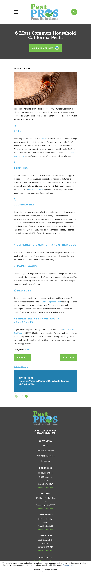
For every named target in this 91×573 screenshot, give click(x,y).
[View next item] (26, 396)
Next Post (68, 357)
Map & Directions (45, 487)
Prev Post (22, 357)
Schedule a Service (45, 48)
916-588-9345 (45, 434)
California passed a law (51, 301)
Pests (27, 349)
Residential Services (45, 450)
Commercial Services (45, 456)
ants (43, 138)
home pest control (36, 189)
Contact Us (45, 461)
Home (45, 445)
